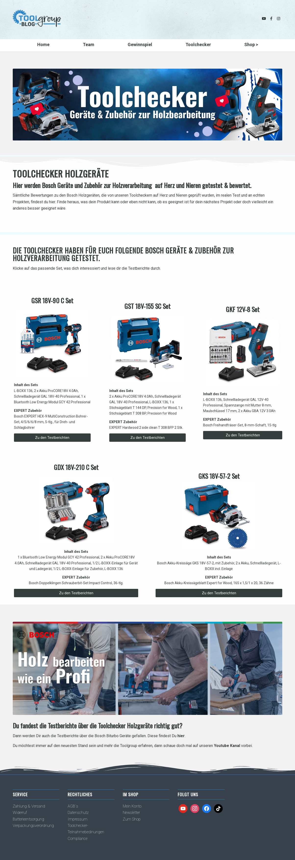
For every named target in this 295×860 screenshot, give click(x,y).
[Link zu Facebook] (271, 18)
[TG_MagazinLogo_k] (37, 22)
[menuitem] (43, 45)
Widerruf (20, 812)
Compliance (77, 838)
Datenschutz (78, 812)
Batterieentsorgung (28, 819)
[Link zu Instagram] (278, 18)
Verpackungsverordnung (33, 825)
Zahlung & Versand (29, 806)
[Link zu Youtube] (264, 18)
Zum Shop (132, 819)
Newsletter (131, 812)
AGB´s (73, 806)
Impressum (77, 819)
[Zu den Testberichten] (52, 437)
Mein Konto (132, 806)
